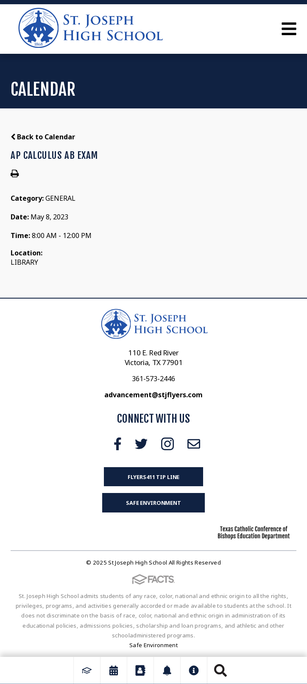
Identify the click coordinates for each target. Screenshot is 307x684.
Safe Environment (153, 503)
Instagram (167, 444)
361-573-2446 (153, 378)
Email (193, 444)
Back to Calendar (43, 136)
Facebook (118, 444)
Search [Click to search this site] (220, 670)
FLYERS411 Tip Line (154, 477)
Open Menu (289, 28)
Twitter (141, 444)
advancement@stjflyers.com (153, 394)
